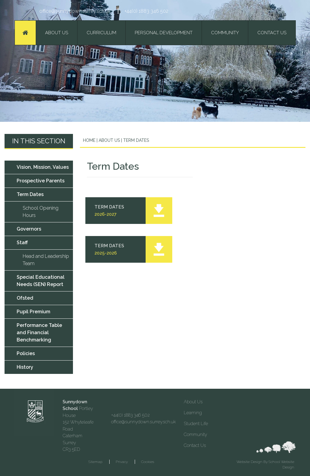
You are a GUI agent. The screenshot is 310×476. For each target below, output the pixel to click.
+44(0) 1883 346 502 (146, 11)
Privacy (122, 462)
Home (89, 140)
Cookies (147, 462)
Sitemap (95, 462)
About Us (108, 140)
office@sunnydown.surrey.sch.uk (74, 11)
